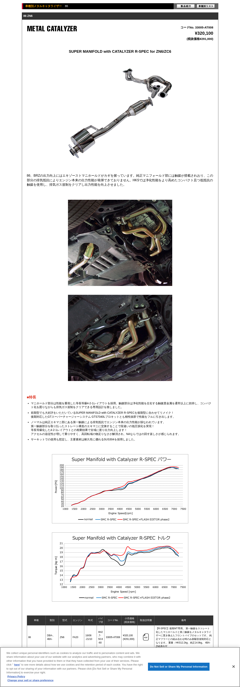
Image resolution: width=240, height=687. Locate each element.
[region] (120, 667)
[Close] (233, 666)
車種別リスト (206, 6)
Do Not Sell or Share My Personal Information (179, 666)
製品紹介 (186, 6)
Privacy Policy (16, 676)
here (17, 664)
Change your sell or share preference (30, 680)
